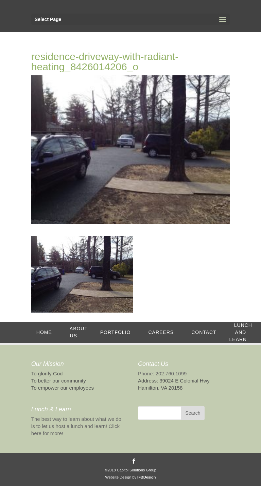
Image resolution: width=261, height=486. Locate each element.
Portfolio (115, 332)
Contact (203, 332)
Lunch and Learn (240, 332)
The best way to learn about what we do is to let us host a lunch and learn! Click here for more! (76, 426)
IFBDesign (146, 477)
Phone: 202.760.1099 (162, 373)
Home (44, 332)
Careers (161, 332)
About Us (79, 332)
